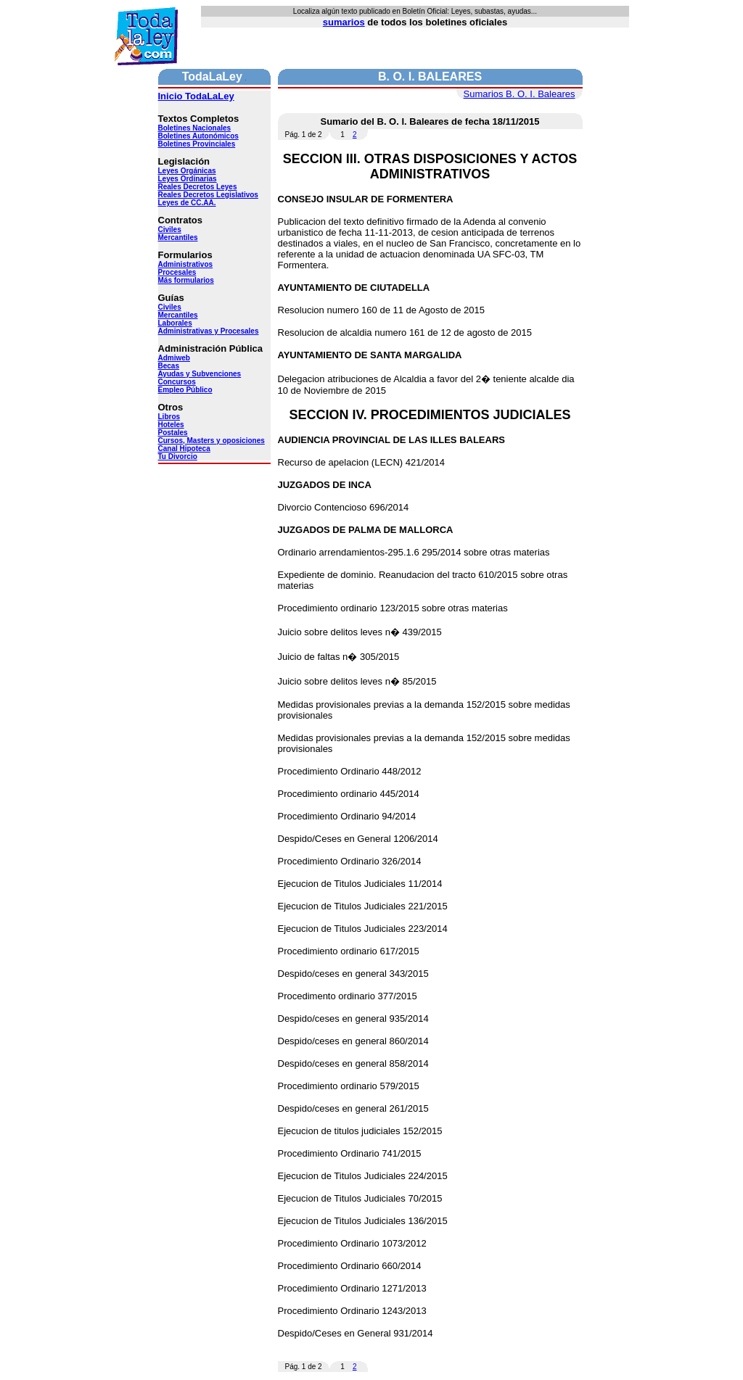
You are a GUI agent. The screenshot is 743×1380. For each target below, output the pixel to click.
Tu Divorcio (177, 456)
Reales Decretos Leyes (197, 187)
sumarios (344, 22)
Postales (173, 433)
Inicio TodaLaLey (196, 96)
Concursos (177, 382)
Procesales (177, 272)
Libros (169, 417)
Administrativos (185, 264)
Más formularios (186, 280)
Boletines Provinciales (197, 144)
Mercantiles (178, 237)
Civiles (169, 230)
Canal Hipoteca (184, 449)
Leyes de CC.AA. (187, 203)
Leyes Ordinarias (187, 179)
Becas (168, 366)
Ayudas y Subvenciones (200, 374)
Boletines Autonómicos (198, 136)
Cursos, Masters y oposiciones (211, 441)
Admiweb (174, 358)
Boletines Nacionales (194, 128)
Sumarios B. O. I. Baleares (519, 93)
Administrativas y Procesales (208, 331)
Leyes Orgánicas (187, 171)
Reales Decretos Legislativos (208, 195)
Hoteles (171, 425)
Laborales (175, 323)
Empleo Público (185, 390)
